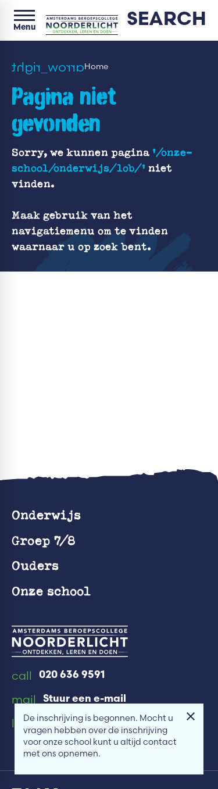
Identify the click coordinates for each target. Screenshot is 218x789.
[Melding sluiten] (190, 716)
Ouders (35, 565)
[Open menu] (24, 20)
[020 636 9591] (58, 676)
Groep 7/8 (44, 540)
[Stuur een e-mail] (69, 700)
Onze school (51, 590)
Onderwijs (46, 514)
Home (96, 67)
